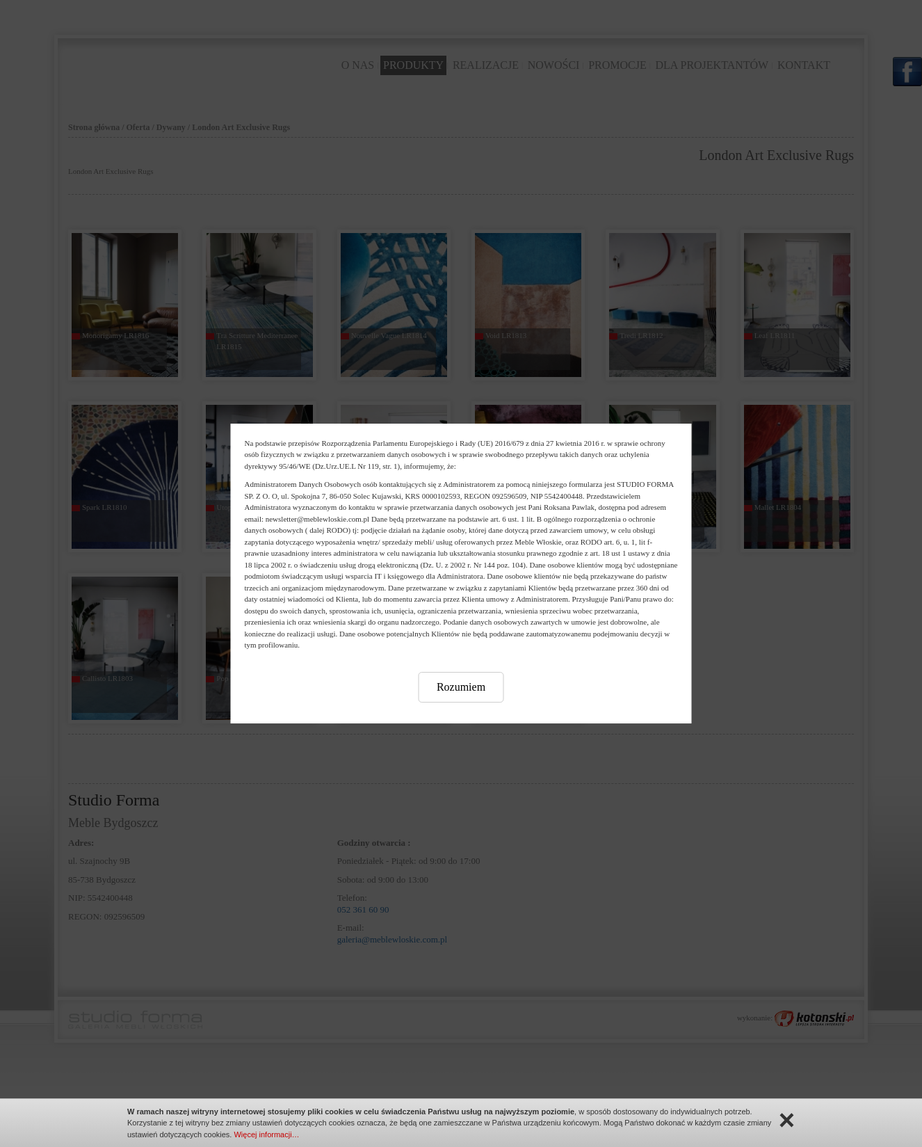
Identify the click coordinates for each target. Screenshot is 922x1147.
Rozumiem (461, 687)
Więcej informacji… (266, 1134)
